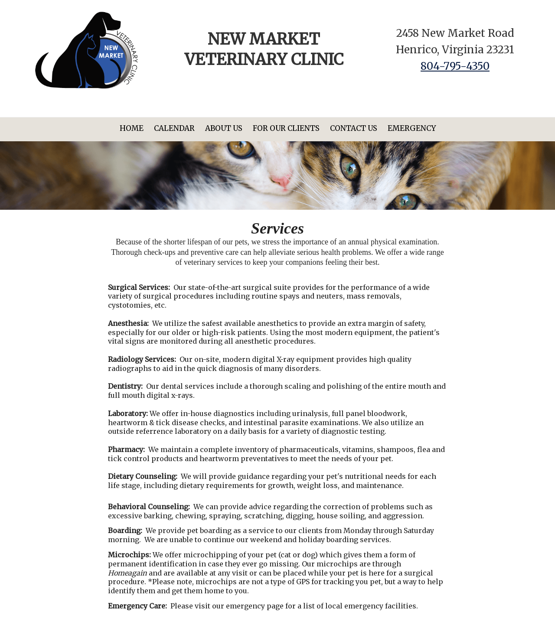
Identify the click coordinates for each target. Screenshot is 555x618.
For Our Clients (286, 128)
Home (132, 128)
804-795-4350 (455, 66)
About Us (223, 128)
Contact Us (353, 128)
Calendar (174, 128)
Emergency (412, 128)
